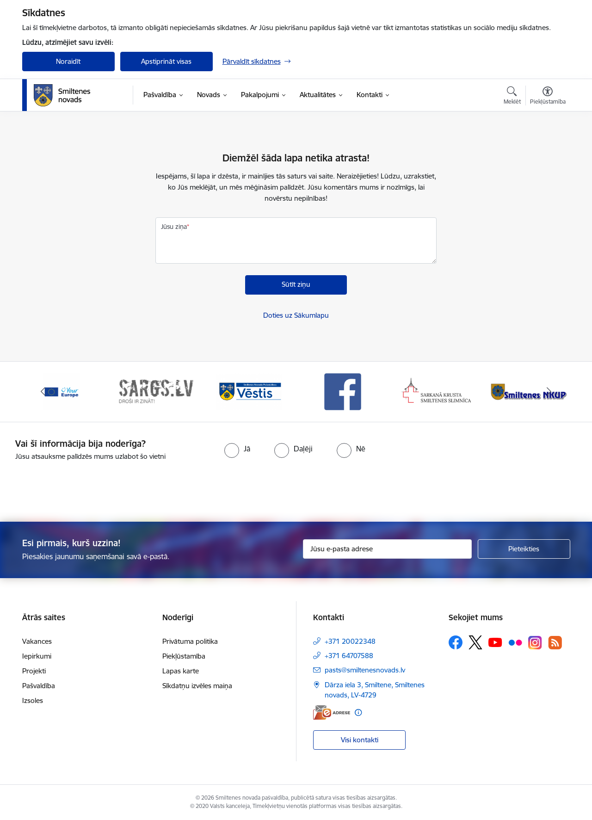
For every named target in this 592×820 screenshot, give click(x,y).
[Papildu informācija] (358, 712)
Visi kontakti (359, 739)
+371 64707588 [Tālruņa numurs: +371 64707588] (349, 655)
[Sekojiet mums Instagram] (535, 642)
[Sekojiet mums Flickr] (515, 641)
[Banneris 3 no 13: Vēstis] (249, 391)
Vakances (37, 641)
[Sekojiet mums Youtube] (495, 641)
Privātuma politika (190, 641)
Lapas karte (180, 670)
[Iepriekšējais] (43, 392)
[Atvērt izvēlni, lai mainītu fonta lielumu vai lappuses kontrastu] (547, 97)
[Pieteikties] (524, 549)
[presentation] (312, 487)
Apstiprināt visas (166, 61)
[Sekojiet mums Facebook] (455, 642)
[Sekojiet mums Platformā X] (475, 642)
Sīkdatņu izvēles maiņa (197, 685)
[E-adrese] (331, 712)
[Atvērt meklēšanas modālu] (512, 97)
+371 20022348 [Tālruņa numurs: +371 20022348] (350, 641)
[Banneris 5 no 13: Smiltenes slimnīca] (437, 391)
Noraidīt (68, 61)
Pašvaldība (38, 685)
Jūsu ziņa (174, 226)
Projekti (34, 670)
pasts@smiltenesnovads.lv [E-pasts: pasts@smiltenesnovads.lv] (365, 670)
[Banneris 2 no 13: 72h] (156, 391)
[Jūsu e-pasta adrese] (387, 549)
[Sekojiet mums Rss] (555, 642)
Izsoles (32, 700)
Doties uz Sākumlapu (296, 315)
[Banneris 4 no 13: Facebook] (342, 391)
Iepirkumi (36, 656)
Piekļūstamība (183, 656)
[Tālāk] (549, 392)
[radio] (237, 448)
